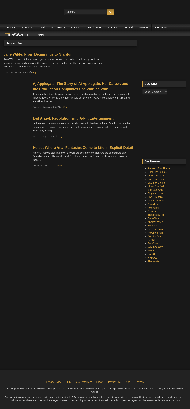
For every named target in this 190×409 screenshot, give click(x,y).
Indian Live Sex (156, 175)
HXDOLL (152, 257)
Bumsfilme (153, 218)
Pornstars (39, 35)
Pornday (152, 225)
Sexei (151, 250)
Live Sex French (156, 179)
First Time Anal (94, 27)
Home (12, 27)
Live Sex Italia (155, 197)
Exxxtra (152, 211)
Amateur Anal (28, 27)
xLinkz (151, 240)
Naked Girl (153, 204)
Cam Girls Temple (157, 172)
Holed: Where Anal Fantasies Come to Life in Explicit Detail (83, 148)
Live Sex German (157, 182)
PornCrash (153, 243)
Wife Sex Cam (155, 247)
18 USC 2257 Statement (79, 382)
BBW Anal (143, 27)
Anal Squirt (76, 27)
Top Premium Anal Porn (17, 35)
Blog (34, 72)
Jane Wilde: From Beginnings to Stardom (38, 54)
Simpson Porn (155, 229)
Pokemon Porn (156, 232)
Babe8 (151, 254)
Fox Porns (153, 207)
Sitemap (139, 382)
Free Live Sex (161, 27)
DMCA (99, 382)
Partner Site (114, 382)
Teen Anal (128, 27)
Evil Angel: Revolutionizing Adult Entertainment (73, 118)
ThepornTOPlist (156, 215)
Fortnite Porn (155, 236)
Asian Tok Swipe (156, 200)
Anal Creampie (58, 27)
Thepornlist (154, 261)
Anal (42, 27)
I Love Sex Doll (156, 186)
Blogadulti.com (155, 193)
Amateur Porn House (159, 168)
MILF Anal (112, 27)
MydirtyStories (155, 222)
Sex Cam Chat (155, 190)
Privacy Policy (53, 382)
